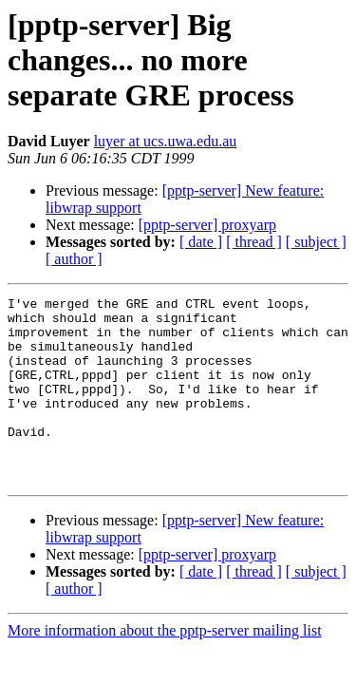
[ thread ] (254, 242)
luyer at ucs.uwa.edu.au (165, 141)
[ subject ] (316, 242)
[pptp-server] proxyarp (207, 225)
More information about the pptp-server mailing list (165, 667)
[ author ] (74, 259)
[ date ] (200, 242)
